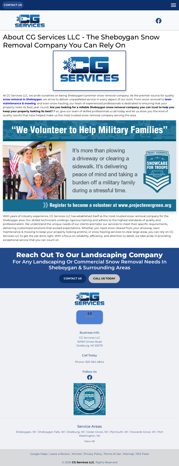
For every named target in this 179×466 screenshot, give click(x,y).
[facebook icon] (158, 22)
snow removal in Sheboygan (22, 99)
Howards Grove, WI (143, 432)
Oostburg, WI (76, 432)
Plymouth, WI (119, 432)
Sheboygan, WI (26, 432)
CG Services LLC (83, 462)
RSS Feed (142, 454)
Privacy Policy (93, 454)
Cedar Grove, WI (97, 432)
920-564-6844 (94, 362)
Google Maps (39, 454)
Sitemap (128, 454)
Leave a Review (60, 454)
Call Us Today (104, 278)
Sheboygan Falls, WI (51, 432)
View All (89, 441)
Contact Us (13, 5)
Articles (77, 454)
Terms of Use (112, 454)
